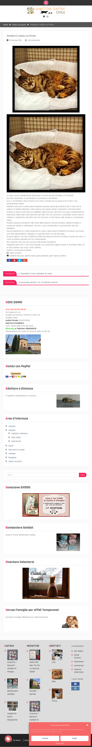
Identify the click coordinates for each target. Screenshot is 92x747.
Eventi (10, 445)
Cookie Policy (60, 743)
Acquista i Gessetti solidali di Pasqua (11, 667)
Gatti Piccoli (16, 441)
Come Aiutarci (77, 656)
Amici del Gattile (34, 40)
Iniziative (12, 453)
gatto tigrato (54, 256)
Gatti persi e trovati (16, 449)
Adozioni (11, 430)
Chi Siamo (78, 651)
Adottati (11, 426)
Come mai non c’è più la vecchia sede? (35, 667)
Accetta (45, 738)
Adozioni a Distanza (19, 433)
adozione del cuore (17, 256)
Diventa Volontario (79, 671)
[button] (87, 725)
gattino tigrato (30, 256)
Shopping (12, 457)
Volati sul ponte (16, 253)
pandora (63, 256)
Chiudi (74, 738)
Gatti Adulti (16, 437)
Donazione (79, 661)
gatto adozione (42, 256)
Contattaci (79, 665)
